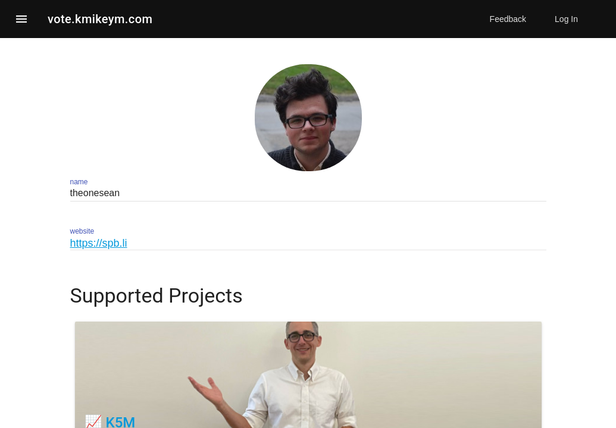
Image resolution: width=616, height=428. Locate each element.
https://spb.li (98, 243)
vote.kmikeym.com (100, 19)
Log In (566, 19)
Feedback (508, 19)
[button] (21, 19)
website (82, 231)
